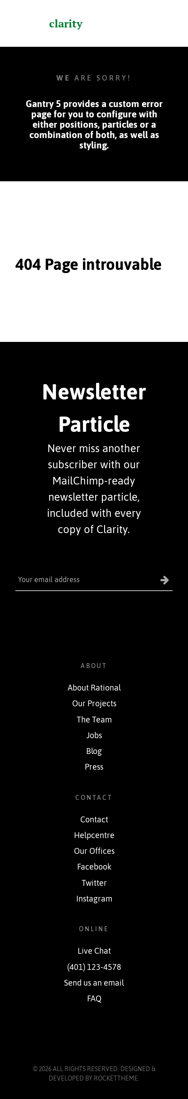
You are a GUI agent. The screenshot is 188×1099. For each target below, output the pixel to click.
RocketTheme (116, 1078)
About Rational (94, 687)
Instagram (94, 898)
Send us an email (94, 982)
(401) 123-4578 (94, 967)
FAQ (94, 998)
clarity (66, 23)
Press (94, 767)
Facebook (94, 866)
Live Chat (94, 950)
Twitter (94, 883)
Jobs (94, 735)
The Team (94, 719)
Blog (94, 751)
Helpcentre (94, 835)
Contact (94, 819)
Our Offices (94, 851)
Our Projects (94, 703)
